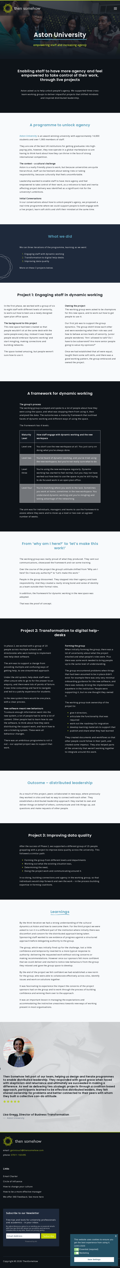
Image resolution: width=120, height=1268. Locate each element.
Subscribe (48, 1236)
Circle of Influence (12, 1181)
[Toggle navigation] (115, 8)
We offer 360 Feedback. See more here (23, 1196)
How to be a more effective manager (22, 1191)
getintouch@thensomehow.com (27, 1150)
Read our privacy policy (35, 1230)
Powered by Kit (31, 1241)
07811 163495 (18, 1154)
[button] (76, 1249)
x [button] (116, 1236)
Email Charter (10, 1176)
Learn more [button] (79, 1245)
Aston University (28, 135)
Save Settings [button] (94, 1259)
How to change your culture (18, 1186)
